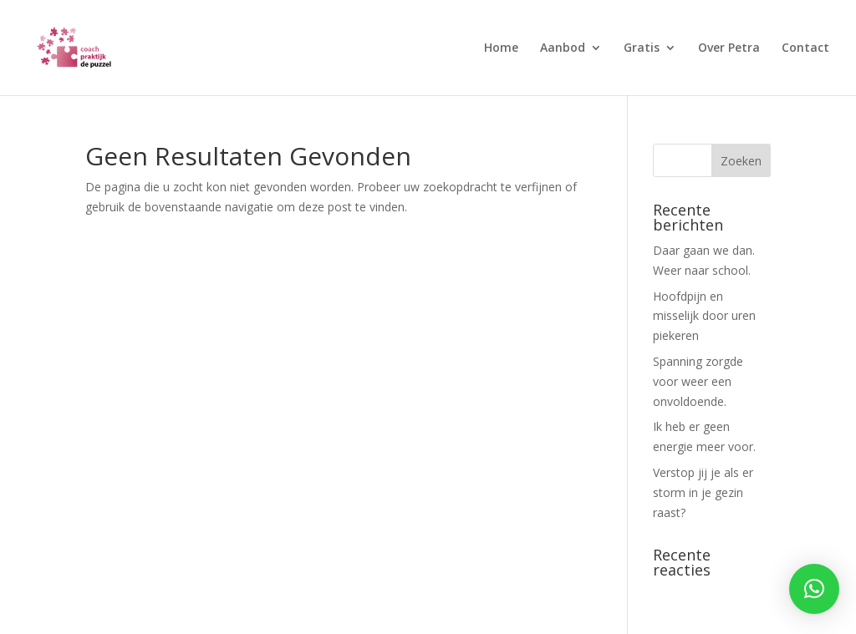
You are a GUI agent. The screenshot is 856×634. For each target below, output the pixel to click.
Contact (805, 48)
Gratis (642, 48)
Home (501, 48)
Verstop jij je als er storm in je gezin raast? (703, 492)
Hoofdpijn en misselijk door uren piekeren (704, 316)
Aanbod (562, 48)
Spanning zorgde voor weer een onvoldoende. (698, 381)
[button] (814, 589)
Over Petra (729, 48)
